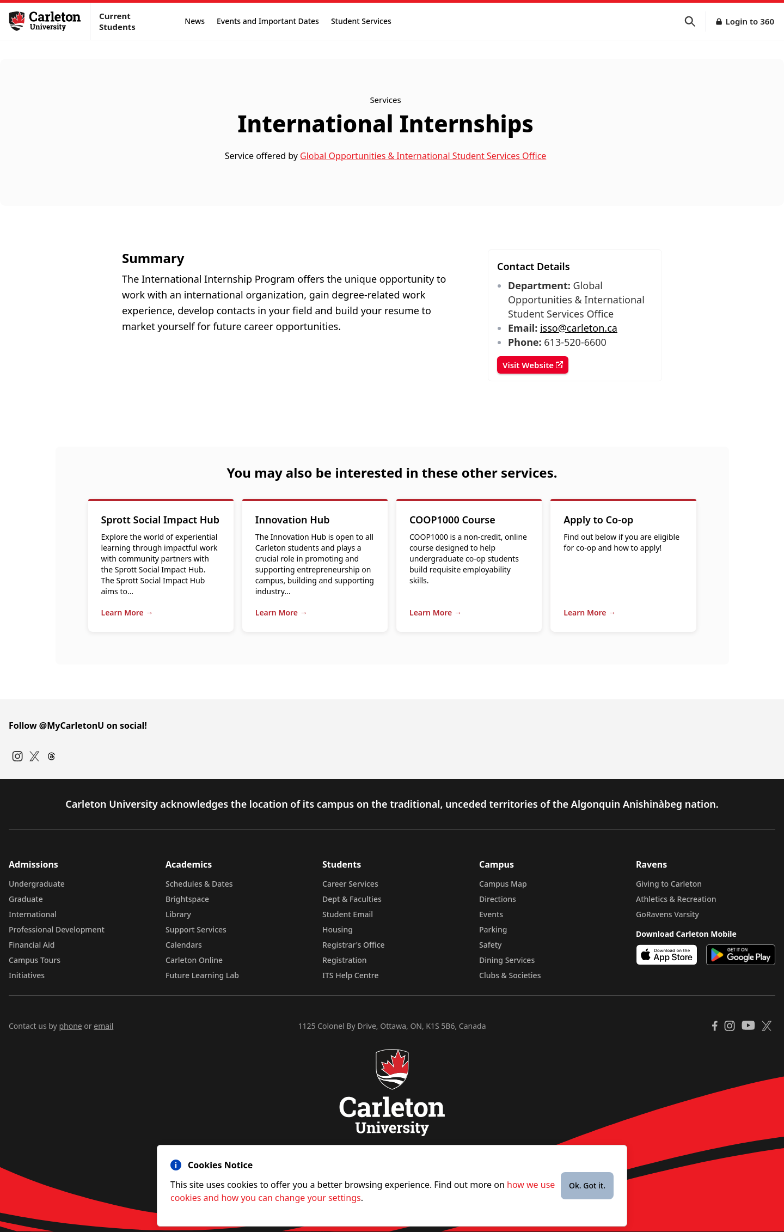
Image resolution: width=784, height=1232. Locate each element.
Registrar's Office (353, 945)
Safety (490, 945)
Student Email (347, 914)
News (195, 21)
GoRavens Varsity (667, 914)
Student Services (361, 21)
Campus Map (503, 884)
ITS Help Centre (350, 975)
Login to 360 (749, 21)
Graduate (26, 899)
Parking (493, 929)
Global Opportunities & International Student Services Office (423, 156)
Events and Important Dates (268, 21)
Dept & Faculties (352, 899)
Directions (497, 899)
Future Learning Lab (202, 975)
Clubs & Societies (510, 975)
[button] (695, 21)
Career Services (350, 884)
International (33, 914)
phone (70, 1026)
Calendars (184, 945)
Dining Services (507, 960)
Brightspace (187, 899)
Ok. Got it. (587, 1185)
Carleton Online (194, 960)
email (103, 1026)
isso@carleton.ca (578, 327)
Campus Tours (34, 960)
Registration (344, 960)
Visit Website (533, 364)
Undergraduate (37, 884)
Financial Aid (31, 945)
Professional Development (57, 929)
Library (178, 914)
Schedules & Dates (199, 884)
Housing (337, 929)
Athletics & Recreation (676, 899)
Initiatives (27, 975)
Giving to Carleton (669, 884)
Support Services (196, 929)
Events (491, 914)
